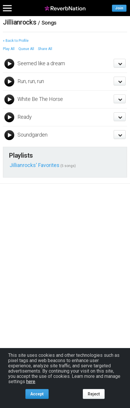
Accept (37, 394)
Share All (45, 49)
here (30, 381)
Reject (94, 394)
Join (119, 8)
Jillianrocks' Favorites (34, 165)
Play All (9, 49)
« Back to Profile (16, 41)
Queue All (26, 49)
